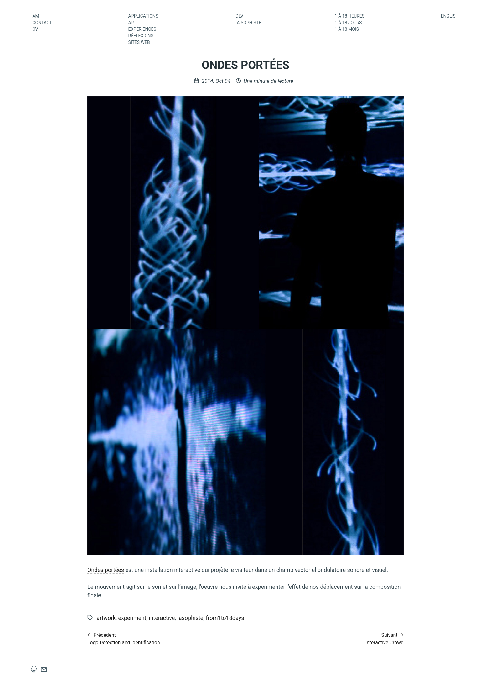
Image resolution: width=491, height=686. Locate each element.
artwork (106, 618)
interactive (162, 618)
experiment (132, 618)
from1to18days (225, 618)
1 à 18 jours (348, 22)
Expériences (142, 29)
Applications (143, 15)
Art (132, 22)
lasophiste (190, 618)
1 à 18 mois (347, 29)
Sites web (139, 42)
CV (35, 29)
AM (35, 15)
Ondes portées (105, 570)
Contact (42, 22)
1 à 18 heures (349, 15)
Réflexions (140, 35)
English (449, 15)
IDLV (239, 15)
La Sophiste (248, 22)
